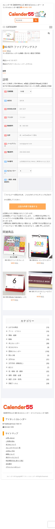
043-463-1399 (26, 7)
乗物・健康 (12, 382)
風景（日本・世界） (16, 426)
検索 (35, 20)
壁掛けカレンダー (15, 398)
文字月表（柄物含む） (16, 410)
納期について (10, 501)
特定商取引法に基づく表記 (14, 507)
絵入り (11, 414)
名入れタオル (13, 394)
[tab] (4, 117)
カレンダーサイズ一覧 (13, 494)
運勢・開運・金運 (15, 422)
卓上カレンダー (19, 110)
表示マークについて (12, 504)
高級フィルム (13, 430)
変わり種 (12, 402)
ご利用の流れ (10, 488)
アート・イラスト (15, 378)
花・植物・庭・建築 (16, 418)
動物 (10, 386)
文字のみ (29, 110)
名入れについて (11, 491)
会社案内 (9, 510)
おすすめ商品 (13, 374)
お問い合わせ (10, 484)
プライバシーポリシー (13, 513)
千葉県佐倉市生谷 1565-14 (12, 470)
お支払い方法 (10, 497)
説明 (4, 117)
